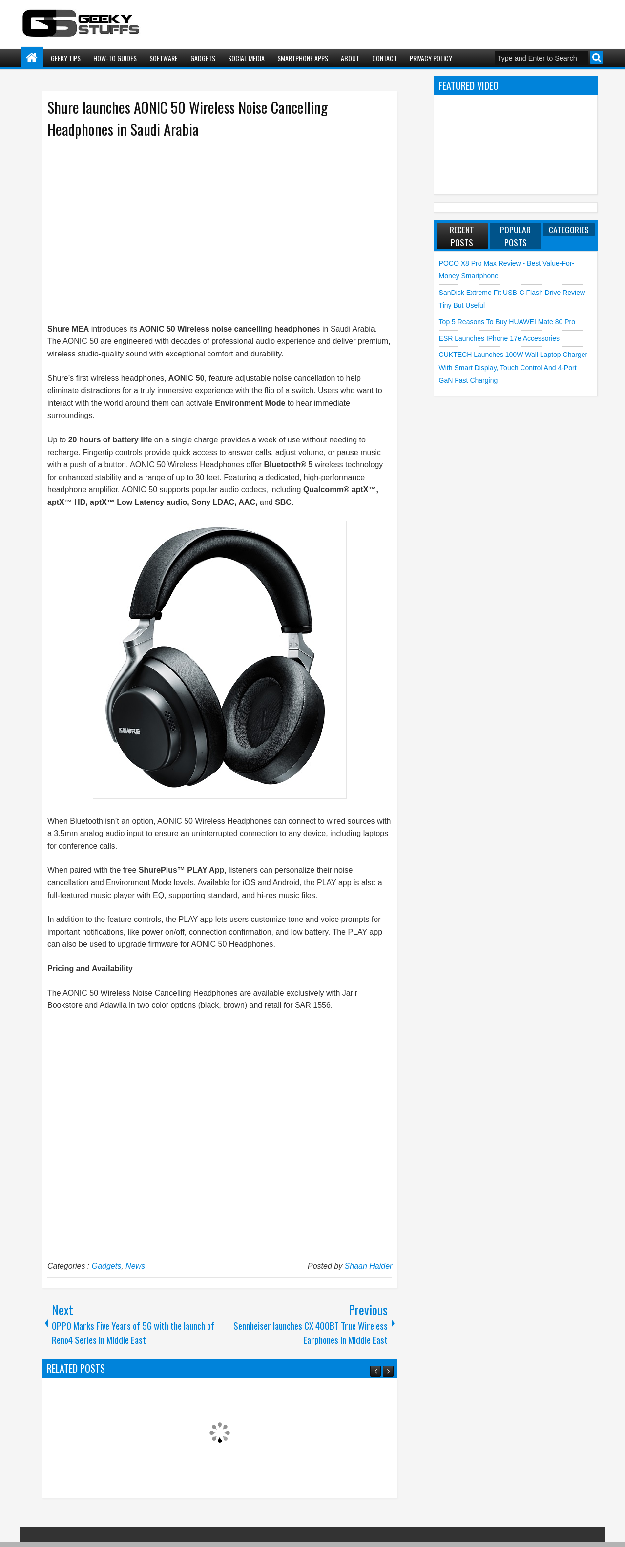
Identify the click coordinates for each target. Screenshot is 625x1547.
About (350, 58)
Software (163, 58)
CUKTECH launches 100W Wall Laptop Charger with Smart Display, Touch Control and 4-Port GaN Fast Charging (513, 367)
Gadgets (202, 58)
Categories (569, 229)
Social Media (246, 58)
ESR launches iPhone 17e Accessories (499, 338)
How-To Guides (115, 58)
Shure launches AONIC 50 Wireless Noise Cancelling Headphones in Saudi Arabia (187, 118)
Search (596, 57)
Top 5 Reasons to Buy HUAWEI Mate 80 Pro (507, 322)
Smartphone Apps (302, 58)
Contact (384, 58)
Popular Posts (515, 236)
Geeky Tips (66, 58)
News (135, 1266)
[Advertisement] (210, 223)
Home (32, 57)
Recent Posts (462, 236)
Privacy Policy (431, 58)
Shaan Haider (369, 1266)
